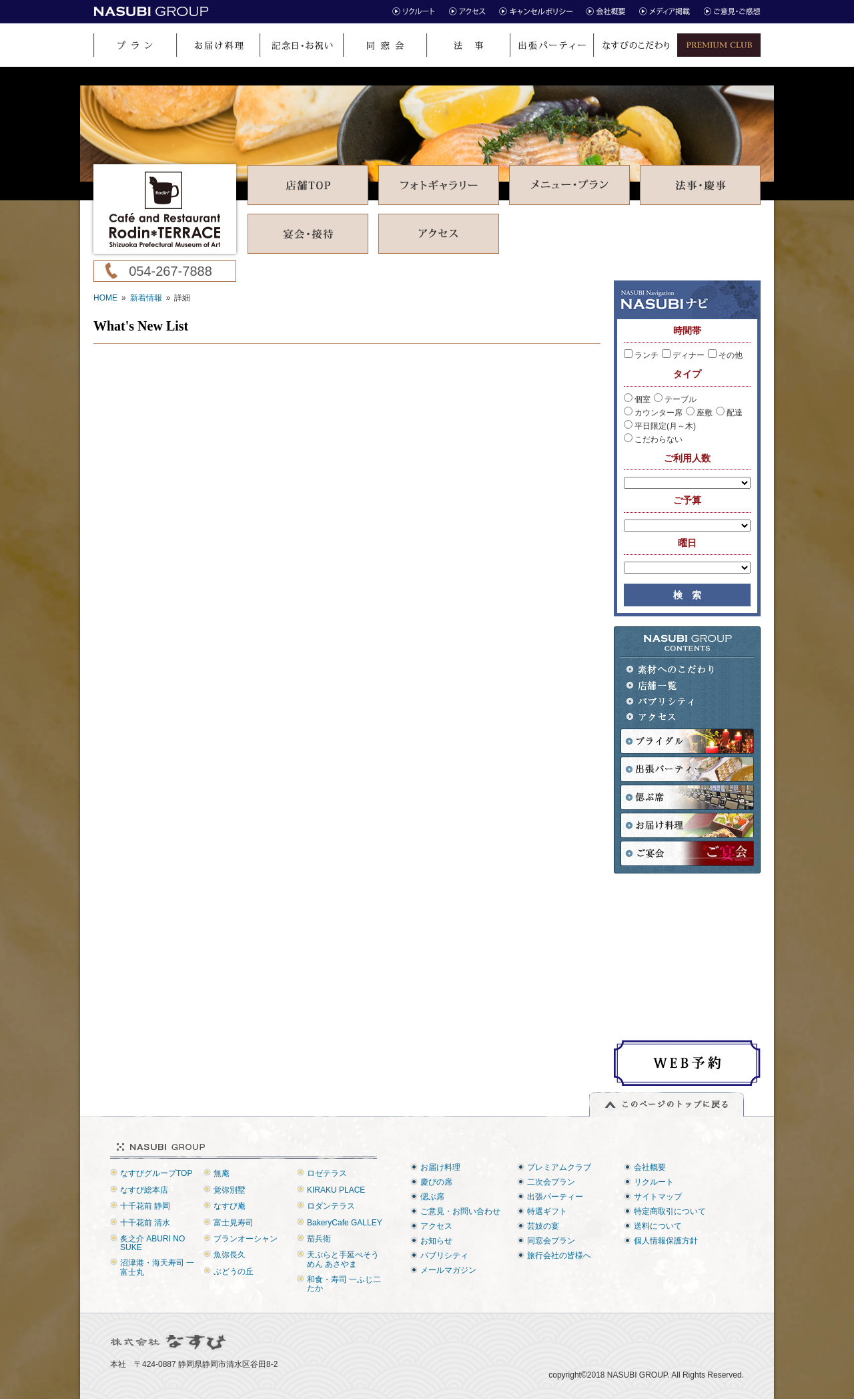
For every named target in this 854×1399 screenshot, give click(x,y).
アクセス (671, 718)
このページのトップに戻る (666, 1104)
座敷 (699, 412)
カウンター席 (653, 412)
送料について (658, 1226)
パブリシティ (671, 701)
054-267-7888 (170, 271)
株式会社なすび (169, 1342)
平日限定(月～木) (660, 426)
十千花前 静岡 (145, 1206)
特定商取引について (670, 1211)
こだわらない (653, 439)
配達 (729, 412)
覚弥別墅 (230, 1190)
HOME (105, 298)
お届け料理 (440, 1167)
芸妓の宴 (543, 1226)
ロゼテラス (327, 1173)
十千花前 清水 (145, 1222)
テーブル (675, 399)
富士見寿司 (234, 1222)
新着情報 (146, 298)
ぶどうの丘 (234, 1271)
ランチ (641, 355)
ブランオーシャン (246, 1238)
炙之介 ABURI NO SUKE (152, 1243)
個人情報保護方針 (666, 1240)
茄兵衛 (319, 1238)
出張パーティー (555, 1196)
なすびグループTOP (156, 1173)
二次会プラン (551, 1182)
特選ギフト (547, 1211)
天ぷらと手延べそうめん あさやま (343, 1259)
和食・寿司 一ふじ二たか (344, 1284)
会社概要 (650, 1167)
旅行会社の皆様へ (559, 1255)
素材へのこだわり (671, 669)
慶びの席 (436, 1182)
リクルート (654, 1182)
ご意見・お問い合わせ (460, 1211)
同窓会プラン (551, 1240)
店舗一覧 (671, 685)
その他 (725, 355)
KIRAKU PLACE (336, 1190)
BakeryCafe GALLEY (344, 1222)
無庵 (222, 1173)
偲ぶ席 (432, 1196)
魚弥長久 (230, 1254)
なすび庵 (230, 1206)
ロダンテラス (331, 1206)
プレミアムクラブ (559, 1167)
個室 (637, 399)
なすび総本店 (144, 1190)
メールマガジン (448, 1270)
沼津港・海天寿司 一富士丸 (157, 1267)
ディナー (683, 355)
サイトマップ (658, 1196)
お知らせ (436, 1240)
